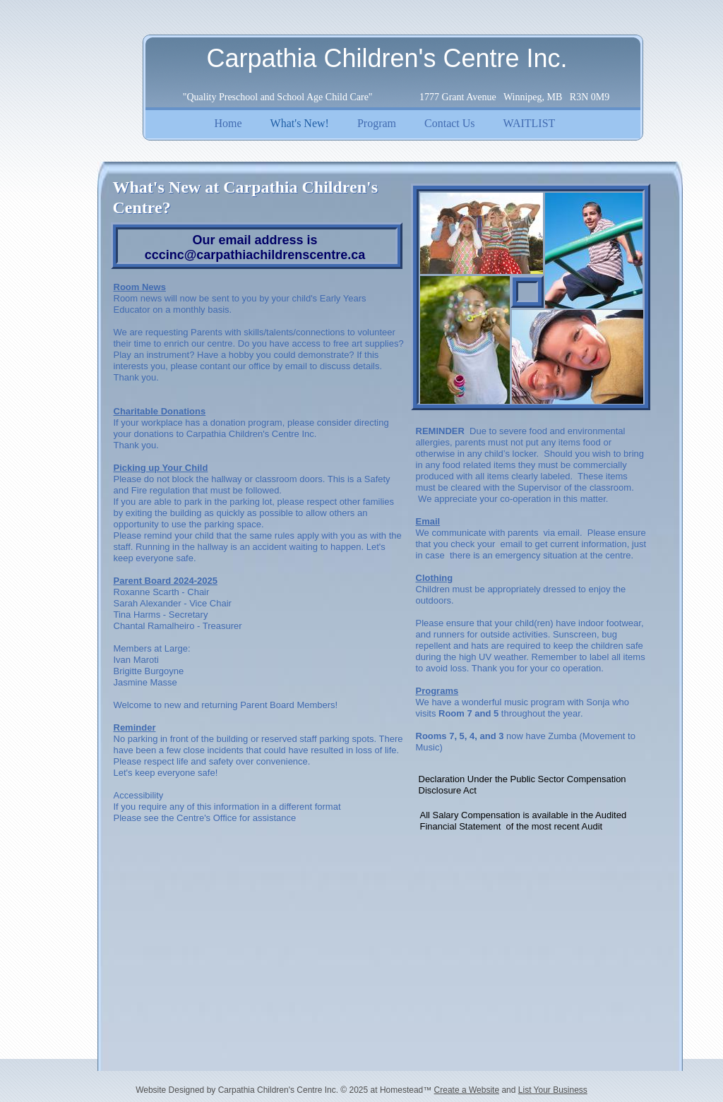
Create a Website (467, 1090)
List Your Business (552, 1090)
